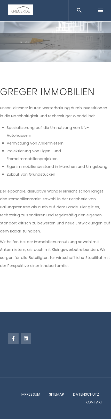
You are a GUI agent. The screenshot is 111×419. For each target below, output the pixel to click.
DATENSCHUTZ (86, 394)
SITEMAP (56, 394)
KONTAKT (94, 402)
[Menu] (100, 10)
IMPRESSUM (30, 394)
